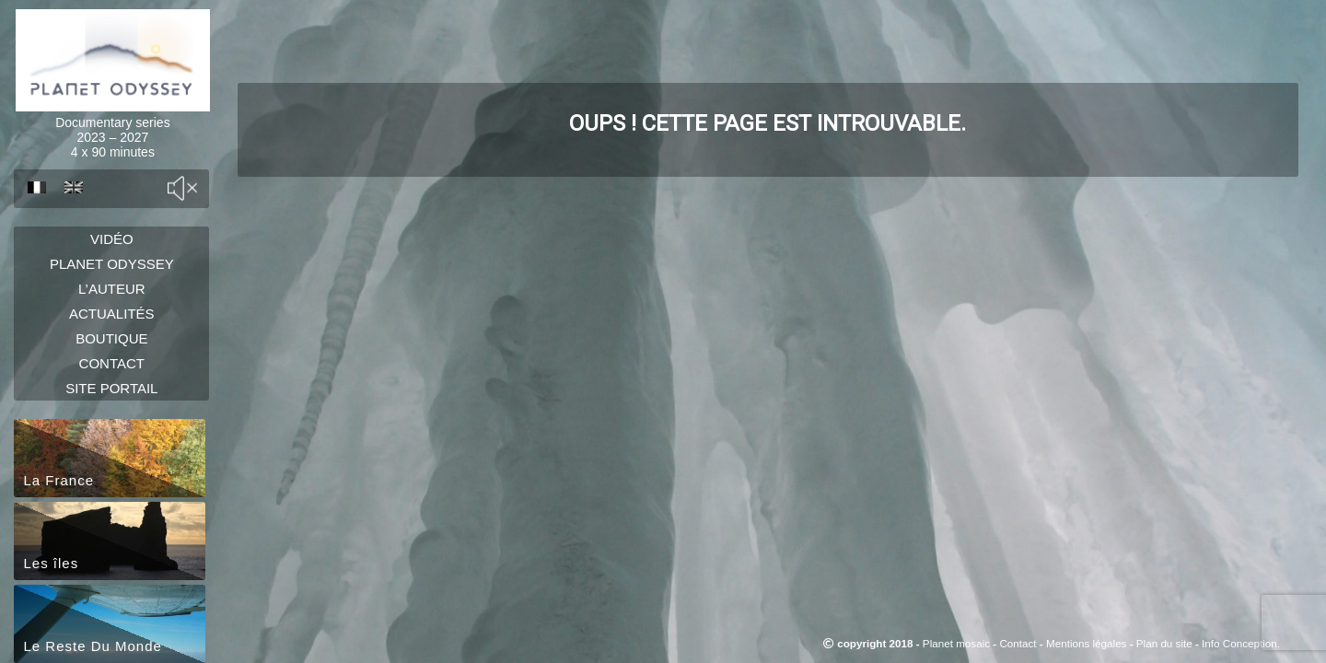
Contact (111, 418)
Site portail (112, 453)
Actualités (111, 348)
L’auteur (111, 313)
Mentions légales (1086, 643)
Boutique (111, 383)
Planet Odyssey (111, 278)
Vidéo (111, 243)
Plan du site (1164, 643)
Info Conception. (1241, 643)
